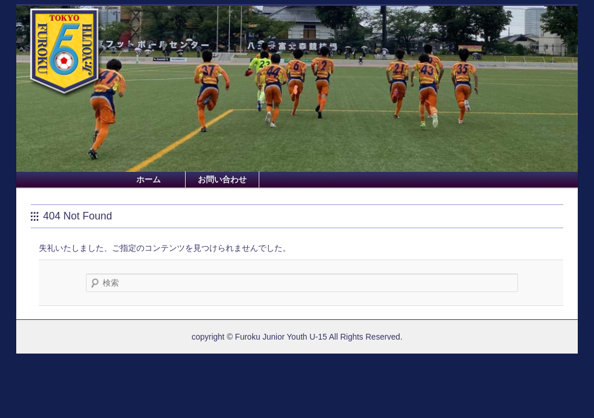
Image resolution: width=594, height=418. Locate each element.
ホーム (148, 179)
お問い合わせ (222, 179)
